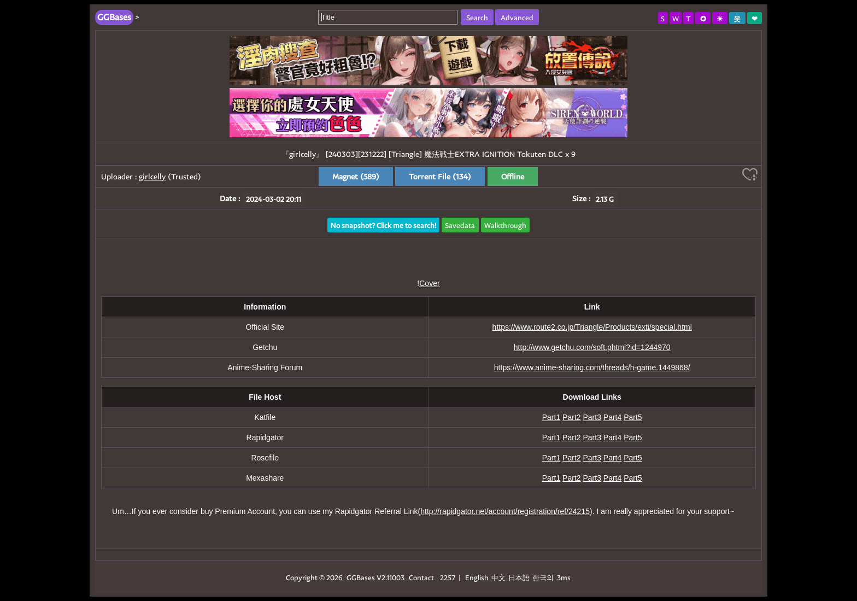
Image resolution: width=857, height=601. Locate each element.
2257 (447, 577)
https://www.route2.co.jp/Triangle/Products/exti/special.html (592, 327)
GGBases (361, 577)
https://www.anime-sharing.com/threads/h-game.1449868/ (592, 367)
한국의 (543, 577)
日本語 (519, 577)
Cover (429, 283)
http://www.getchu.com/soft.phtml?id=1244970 (592, 347)
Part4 (612, 417)
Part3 (592, 417)
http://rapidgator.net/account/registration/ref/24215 (505, 511)
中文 (498, 577)
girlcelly (152, 176)
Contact (421, 577)
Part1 (551, 417)
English (477, 577)
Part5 (633, 417)
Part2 (571, 417)
